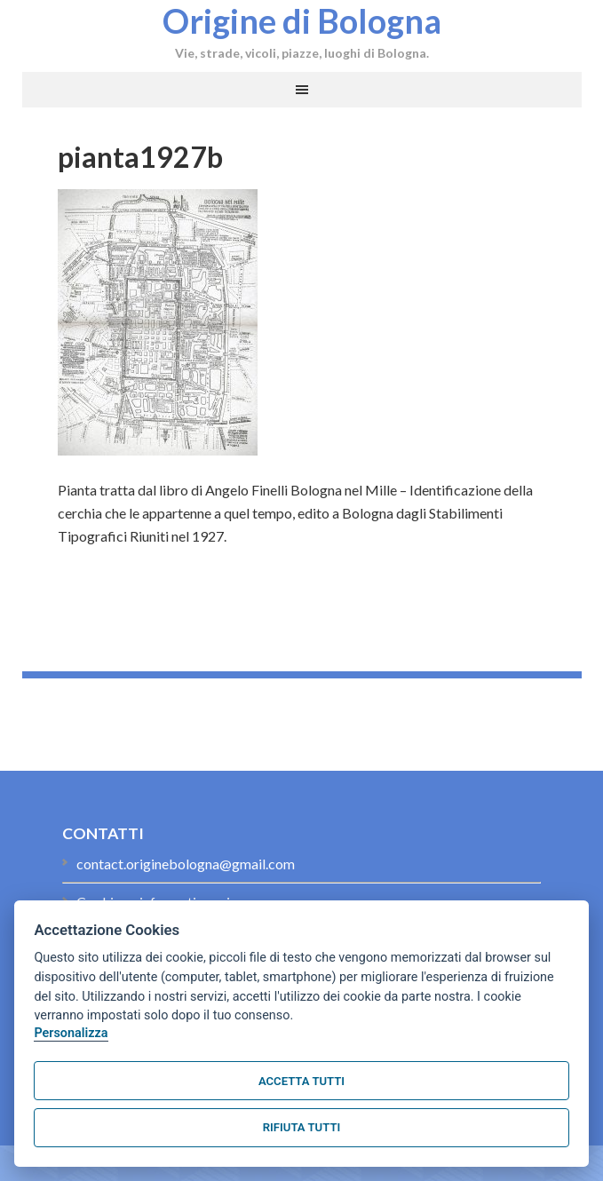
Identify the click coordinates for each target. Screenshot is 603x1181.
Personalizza (70, 1033)
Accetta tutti (301, 1081)
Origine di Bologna (302, 20)
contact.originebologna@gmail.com (185, 863)
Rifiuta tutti (301, 1127)
